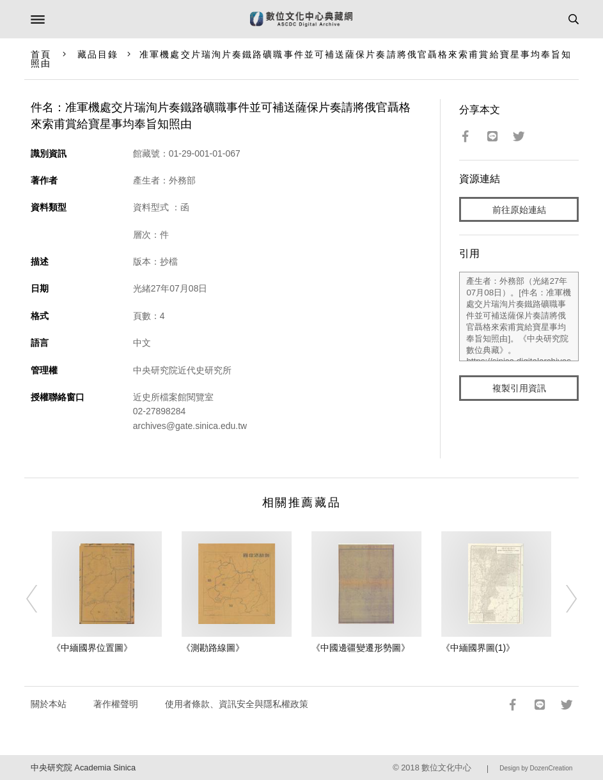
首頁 (41, 54)
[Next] (563, 599)
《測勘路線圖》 (213, 648)
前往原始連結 (519, 210)
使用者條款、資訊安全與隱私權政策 (236, 704)
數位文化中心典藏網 (301, 19)
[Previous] (40, 599)
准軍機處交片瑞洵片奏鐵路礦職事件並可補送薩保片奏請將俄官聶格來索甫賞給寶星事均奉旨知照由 (301, 58)
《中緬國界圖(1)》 (478, 648)
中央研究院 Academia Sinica (83, 767)
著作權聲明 (115, 704)
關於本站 (49, 704)
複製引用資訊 (519, 388)
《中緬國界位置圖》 (92, 648)
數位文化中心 (446, 767)
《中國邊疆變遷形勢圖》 (360, 648)
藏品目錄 (97, 54)
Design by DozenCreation (535, 768)
